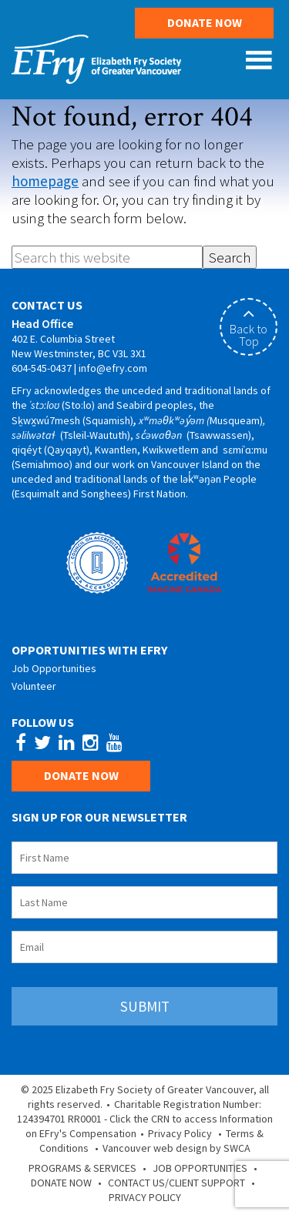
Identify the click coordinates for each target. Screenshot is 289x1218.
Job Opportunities (54, 668)
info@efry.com (113, 368)
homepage (45, 181)
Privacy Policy (180, 1133)
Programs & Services (82, 1168)
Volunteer (34, 686)
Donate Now (204, 22)
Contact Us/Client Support (176, 1183)
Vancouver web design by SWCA (176, 1148)
